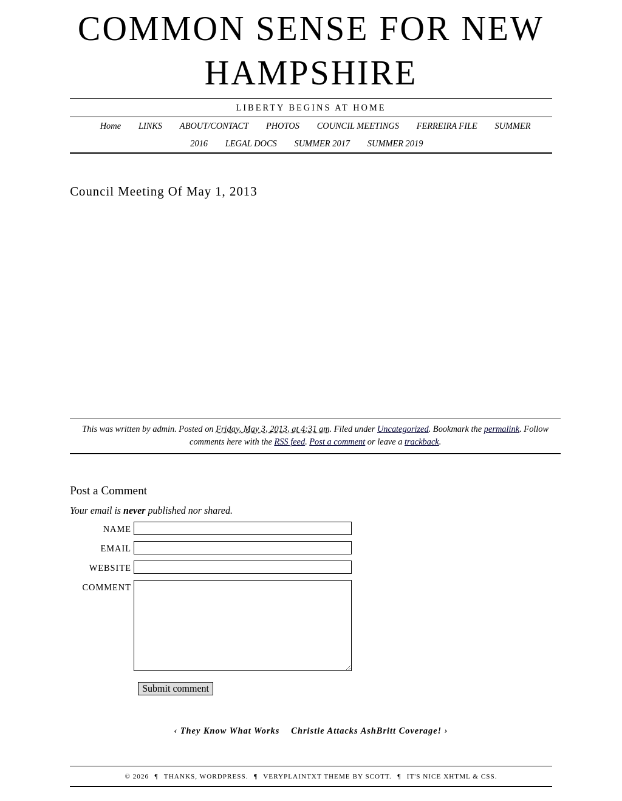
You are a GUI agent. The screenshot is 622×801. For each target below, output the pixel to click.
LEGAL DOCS (251, 143)
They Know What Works (230, 730)
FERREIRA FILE (447, 126)
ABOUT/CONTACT (214, 126)
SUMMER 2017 (322, 143)
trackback (422, 441)
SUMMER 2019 (395, 143)
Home (110, 126)
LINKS (150, 126)
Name (117, 529)
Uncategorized (403, 429)
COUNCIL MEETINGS (358, 126)
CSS (488, 776)
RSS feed (289, 441)
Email (115, 548)
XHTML (456, 776)
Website (110, 568)
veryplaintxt (292, 776)
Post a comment (337, 441)
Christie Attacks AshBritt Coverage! (366, 730)
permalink (501, 429)
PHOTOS (282, 126)
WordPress (223, 776)
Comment (106, 587)
